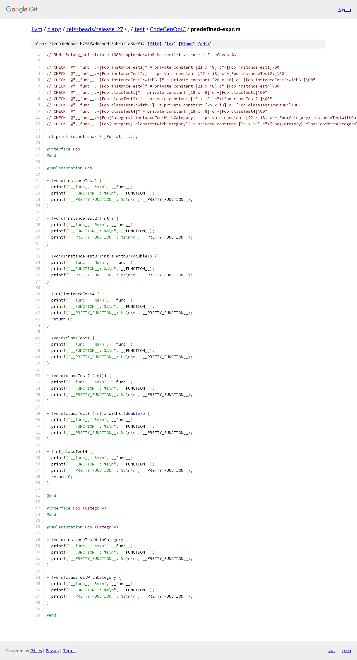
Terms (69, 650)
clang (54, 29)
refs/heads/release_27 (94, 29)
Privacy (52, 650)
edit (205, 43)
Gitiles (36, 650)
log (170, 43)
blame (187, 43)
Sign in (344, 9)
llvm (37, 29)
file (154, 43)
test (139, 29)
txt (331, 650)
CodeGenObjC (168, 29)
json (346, 650)
